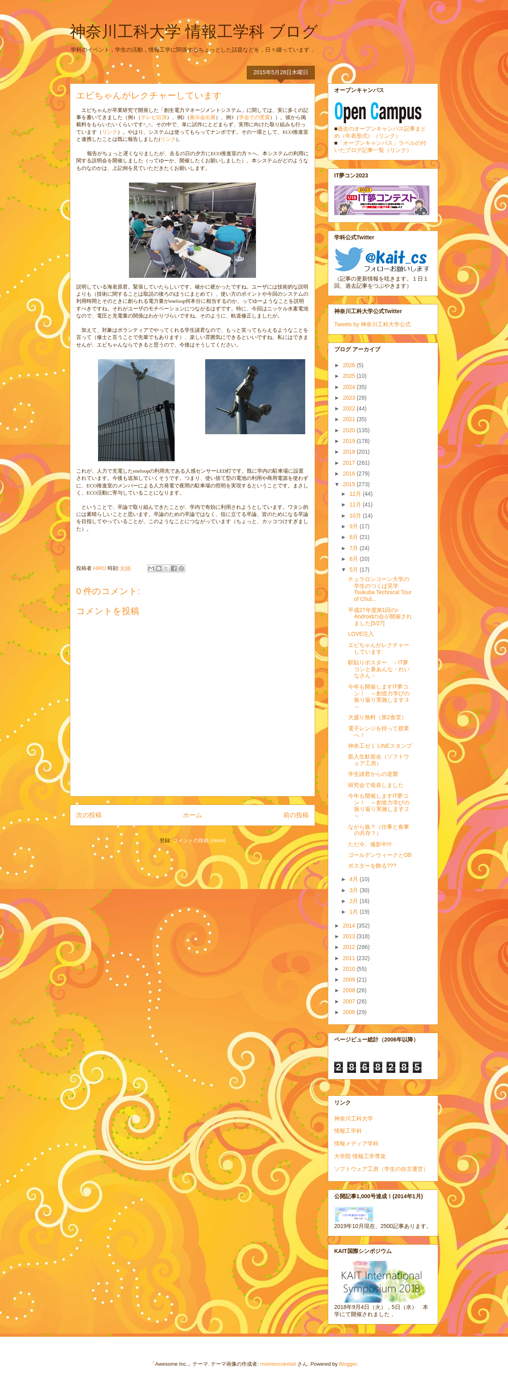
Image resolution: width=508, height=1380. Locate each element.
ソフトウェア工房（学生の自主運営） (381, 1169)
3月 (354, 890)
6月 (354, 559)
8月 (354, 537)
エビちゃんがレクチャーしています (378, 648)
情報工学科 (348, 1131)
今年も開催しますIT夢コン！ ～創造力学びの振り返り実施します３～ (379, 696)
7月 (354, 548)
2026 (350, 365)
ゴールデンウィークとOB (380, 855)
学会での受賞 (254, 117)
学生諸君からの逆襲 (373, 774)
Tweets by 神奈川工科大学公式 (372, 324)
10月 (355, 515)
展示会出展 (203, 117)
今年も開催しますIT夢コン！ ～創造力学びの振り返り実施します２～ (379, 806)
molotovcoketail (278, 1364)
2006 (350, 1012)
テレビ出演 (154, 117)
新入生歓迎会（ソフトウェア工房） (378, 759)
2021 (350, 419)
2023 (350, 398)
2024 (350, 387)
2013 (350, 936)
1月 (354, 911)
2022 (350, 408)
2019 (350, 441)
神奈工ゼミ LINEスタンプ (380, 746)
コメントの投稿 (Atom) (199, 840)
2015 (350, 484)
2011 (350, 958)
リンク (109, 132)
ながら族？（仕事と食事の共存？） (378, 830)
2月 (354, 901)
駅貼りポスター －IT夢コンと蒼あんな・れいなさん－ (379, 669)
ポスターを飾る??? (372, 865)
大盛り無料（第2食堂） (377, 717)
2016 (350, 473)
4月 (354, 879)
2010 (350, 969)
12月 (355, 494)
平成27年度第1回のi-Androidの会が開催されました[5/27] (380, 617)
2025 (350, 376)
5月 (354, 569)
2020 (350, 430)
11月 (355, 504)
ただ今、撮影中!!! (370, 844)
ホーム (192, 815)
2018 (350, 451)
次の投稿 (89, 815)
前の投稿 (296, 815)
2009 (350, 979)
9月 (354, 526)
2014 (350, 925)
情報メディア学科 (356, 1143)
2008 (350, 990)
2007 (350, 1001)
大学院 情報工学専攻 (360, 1156)
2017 (350, 463)
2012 (350, 947)
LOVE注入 (361, 634)
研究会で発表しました (376, 785)
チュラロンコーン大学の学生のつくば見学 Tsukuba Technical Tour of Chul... (380, 589)
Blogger (347, 1364)
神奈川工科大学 (353, 1118)
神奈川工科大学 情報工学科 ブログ (194, 31)
